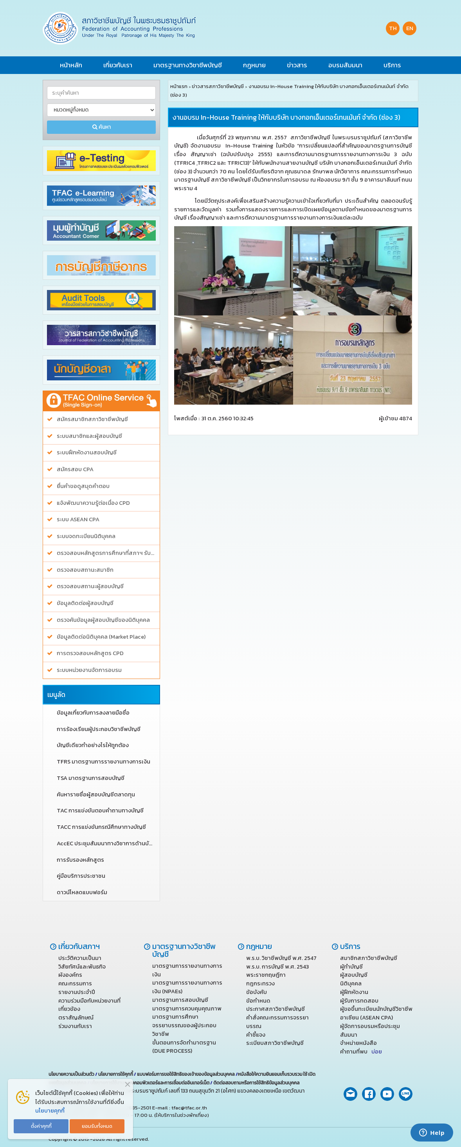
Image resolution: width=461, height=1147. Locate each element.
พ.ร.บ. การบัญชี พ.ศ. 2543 (277, 966)
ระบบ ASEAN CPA (78, 519)
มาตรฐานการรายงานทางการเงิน (187, 970)
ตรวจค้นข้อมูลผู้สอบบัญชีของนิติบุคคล (103, 620)
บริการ (392, 65)
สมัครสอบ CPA (75, 469)
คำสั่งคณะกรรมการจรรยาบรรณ (277, 1021)
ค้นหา (101, 127)
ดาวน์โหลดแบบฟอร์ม (82, 892)
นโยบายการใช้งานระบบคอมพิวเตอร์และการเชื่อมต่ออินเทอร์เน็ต (149, 1082)
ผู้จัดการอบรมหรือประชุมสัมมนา (370, 1030)
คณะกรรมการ (75, 983)
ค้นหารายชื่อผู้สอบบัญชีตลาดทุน (96, 794)
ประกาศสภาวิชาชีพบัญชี (275, 1009)
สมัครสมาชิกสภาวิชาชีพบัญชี (92, 419)
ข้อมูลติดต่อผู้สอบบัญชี (85, 603)
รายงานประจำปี (76, 992)
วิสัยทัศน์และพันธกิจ (82, 966)
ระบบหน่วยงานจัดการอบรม (89, 670)
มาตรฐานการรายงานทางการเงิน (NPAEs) (187, 987)
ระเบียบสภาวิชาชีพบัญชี (275, 1043)
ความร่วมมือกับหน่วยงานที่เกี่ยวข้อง (89, 1005)
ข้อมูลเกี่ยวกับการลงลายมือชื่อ (93, 713)
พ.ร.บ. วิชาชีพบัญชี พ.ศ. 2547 (281, 958)
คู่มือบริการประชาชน (81, 876)
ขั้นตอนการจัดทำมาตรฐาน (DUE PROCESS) (184, 1046)
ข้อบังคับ (256, 992)
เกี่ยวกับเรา (117, 65)
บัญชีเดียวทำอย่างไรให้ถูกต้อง (93, 745)
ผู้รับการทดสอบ (359, 1000)
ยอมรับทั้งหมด (97, 1126)
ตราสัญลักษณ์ (76, 1017)
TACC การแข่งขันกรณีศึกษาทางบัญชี (101, 827)
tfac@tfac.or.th (189, 1107)
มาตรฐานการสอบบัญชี (180, 1000)
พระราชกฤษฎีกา (266, 975)
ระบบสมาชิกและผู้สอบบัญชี (89, 436)
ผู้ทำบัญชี (351, 966)
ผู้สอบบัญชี (353, 975)
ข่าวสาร (297, 65)
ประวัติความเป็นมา (79, 958)
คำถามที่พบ (361, 1051)
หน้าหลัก (71, 65)
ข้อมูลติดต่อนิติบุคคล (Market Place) (101, 637)
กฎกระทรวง (260, 983)
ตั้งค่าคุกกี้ (41, 1126)
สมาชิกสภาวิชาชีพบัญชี (368, 958)
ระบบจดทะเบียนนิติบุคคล (86, 536)
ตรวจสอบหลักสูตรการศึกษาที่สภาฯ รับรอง (107, 553)
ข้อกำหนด (258, 1000)
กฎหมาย (254, 65)
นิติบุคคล (351, 983)
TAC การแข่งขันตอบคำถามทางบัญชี (100, 811)
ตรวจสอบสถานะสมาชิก (85, 570)
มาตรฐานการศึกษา (175, 1016)
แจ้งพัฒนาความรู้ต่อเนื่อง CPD (93, 503)
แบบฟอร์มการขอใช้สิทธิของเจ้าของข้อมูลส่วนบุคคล (185, 1074)
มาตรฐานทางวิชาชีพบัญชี (187, 65)
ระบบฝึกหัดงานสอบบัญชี (87, 452)
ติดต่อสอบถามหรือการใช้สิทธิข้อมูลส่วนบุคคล (256, 1082)
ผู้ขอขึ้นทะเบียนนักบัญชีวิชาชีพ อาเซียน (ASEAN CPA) (376, 1013)
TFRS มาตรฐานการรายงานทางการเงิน (103, 762)
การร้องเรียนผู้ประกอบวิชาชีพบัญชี (98, 729)
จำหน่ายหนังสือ (358, 1043)
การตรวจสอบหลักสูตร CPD (90, 653)
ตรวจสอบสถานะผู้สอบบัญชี (90, 586)
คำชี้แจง (255, 1034)
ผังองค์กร (70, 975)
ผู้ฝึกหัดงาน (354, 992)
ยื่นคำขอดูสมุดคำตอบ (83, 486)
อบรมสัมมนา (345, 65)
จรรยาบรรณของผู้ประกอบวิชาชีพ (184, 1029)
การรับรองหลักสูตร (80, 860)
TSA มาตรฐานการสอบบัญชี (90, 778)
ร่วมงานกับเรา (75, 1026)
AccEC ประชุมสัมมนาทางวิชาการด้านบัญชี (107, 843)
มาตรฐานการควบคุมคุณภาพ (186, 1008)
